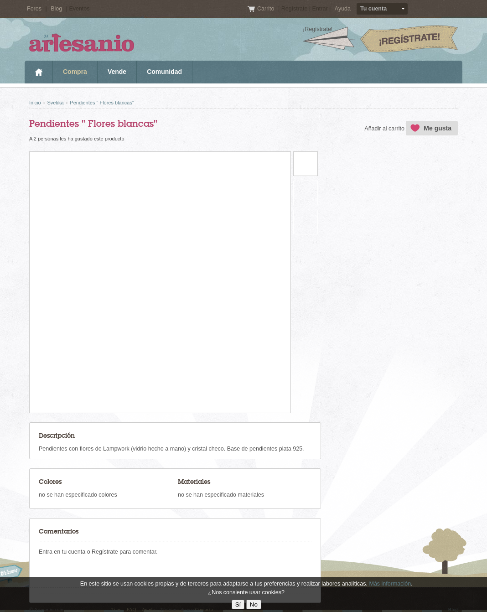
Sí (238, 604)
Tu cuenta (373, 8)
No (254, 604)
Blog (56, 8)
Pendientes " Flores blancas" (102, 102)
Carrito (266, 8)
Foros (34, 8)
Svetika (55, 102)
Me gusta (437, 128)
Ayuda (343, 8)
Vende (117, 71)
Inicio (38, 72)
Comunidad (164, 71)
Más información (390, 584)
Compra (75, 71)
